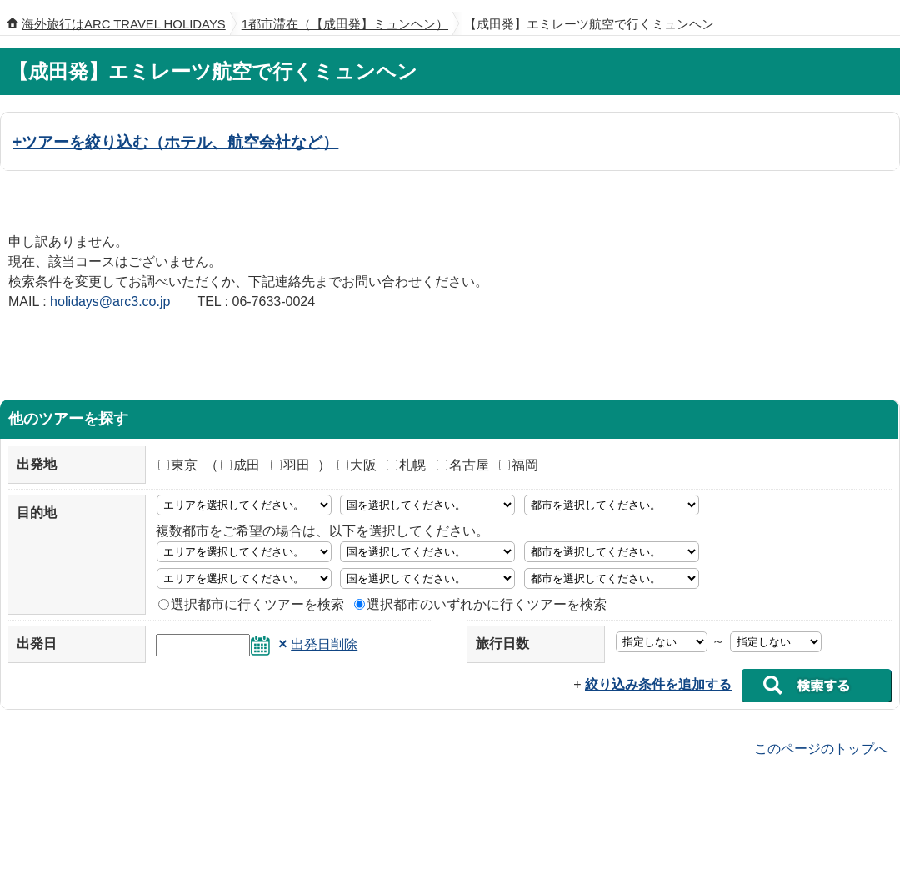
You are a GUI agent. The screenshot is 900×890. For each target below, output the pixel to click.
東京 (178, 465)
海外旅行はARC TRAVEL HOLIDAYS (124, 24)
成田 (240, 465)
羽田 (290, 465)
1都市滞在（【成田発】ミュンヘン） (345, 24)
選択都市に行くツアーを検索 (251, 604)
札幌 (406, 465)
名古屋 (463, 465)
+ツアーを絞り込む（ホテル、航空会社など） (175, 142)
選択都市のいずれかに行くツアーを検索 (480, 604)
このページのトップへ (821, 748)
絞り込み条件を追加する (658, 684)
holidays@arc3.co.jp (110, 301)
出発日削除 (324, 644)
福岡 (518, 465)
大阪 (357, 465)
